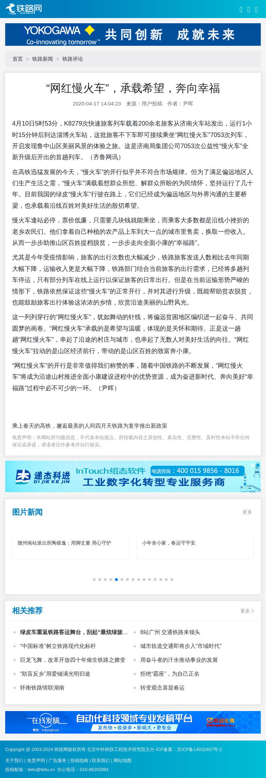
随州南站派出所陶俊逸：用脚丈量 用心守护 (64, 543)
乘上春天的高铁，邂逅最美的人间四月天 (62, 426)
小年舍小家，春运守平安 (168, 543)
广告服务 (57, 760)
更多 (247, 512)
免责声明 (36, 760)
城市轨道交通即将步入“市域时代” (181, 646)
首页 (17, 59)
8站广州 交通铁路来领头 (170, 632)
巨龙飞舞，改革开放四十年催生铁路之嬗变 (72, 660)
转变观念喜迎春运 (162, 688)
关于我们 (14, 760)
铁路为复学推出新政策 (139, 426)
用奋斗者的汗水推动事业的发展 (179, 660)
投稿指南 (79, 760)
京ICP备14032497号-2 (199, 749)
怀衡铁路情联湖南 (42, 688)
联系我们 (101, 760)
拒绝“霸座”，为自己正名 (170, 674)
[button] (94, 579)
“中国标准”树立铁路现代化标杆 (58, 646)
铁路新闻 (42, 59)
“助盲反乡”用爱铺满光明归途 (55, 674)
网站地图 (123, 760)
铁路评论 (72, 59)
